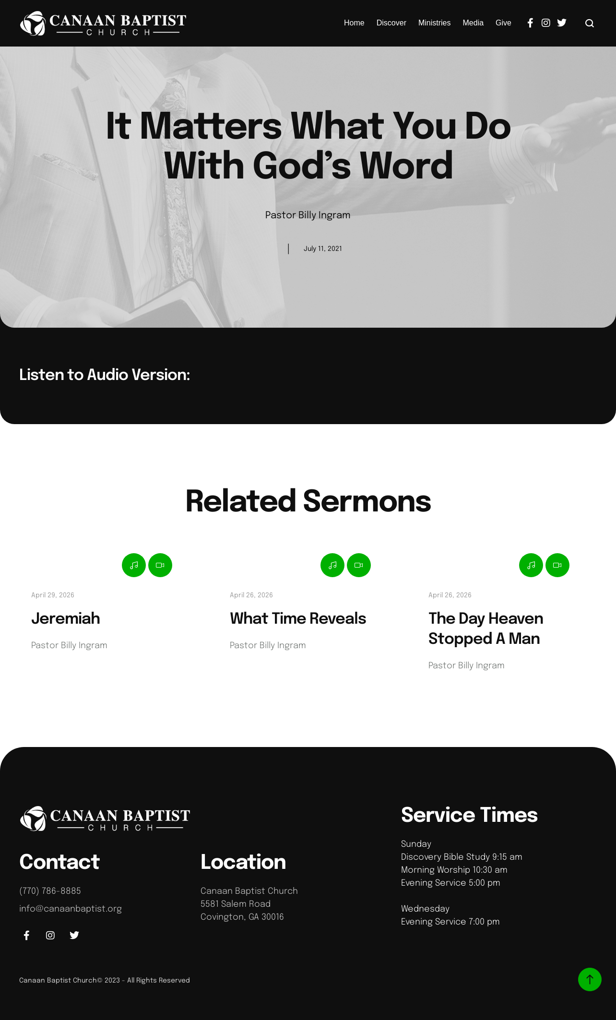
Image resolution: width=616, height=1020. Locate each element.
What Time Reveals (298, 620)
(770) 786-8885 (50, 891)
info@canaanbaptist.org (70, 909)
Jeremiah (65, 620)
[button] (590, 23)
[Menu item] (354, 23)
